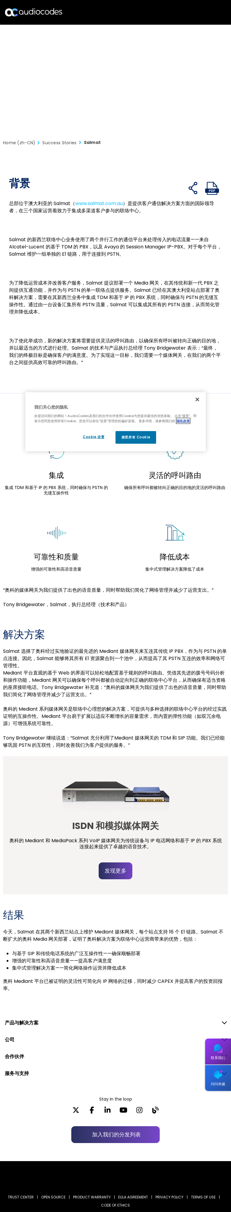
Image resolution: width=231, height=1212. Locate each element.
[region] (115, 421)
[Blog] (155, 1112)
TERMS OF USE (203, 1197)
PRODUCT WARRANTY (92, 1197)
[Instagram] (139, 1112)
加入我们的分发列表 (116, 1134)
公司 (9, 1039)
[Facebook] (92, 1112)
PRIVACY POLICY (169, 1197)
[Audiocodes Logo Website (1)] (34, 12)
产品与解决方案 (21, 1022)
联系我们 (218, 1057)
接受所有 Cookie (136, 437)
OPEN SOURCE (53, 1197)
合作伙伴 (14, 1056)
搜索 (200, 12)
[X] (76, 1112)
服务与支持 (17, 1073)
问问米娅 (218, 1083)
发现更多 (115, 870)
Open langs (211, 12)
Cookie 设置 (92, 437)
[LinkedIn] (107, 1112)
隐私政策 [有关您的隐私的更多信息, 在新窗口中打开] (183, 420)
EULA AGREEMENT (133, 1197)
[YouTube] (123, 1112)
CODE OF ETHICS (115, 1205)
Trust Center (21, 1197)
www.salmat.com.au (99, 203)
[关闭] (197, 399)
